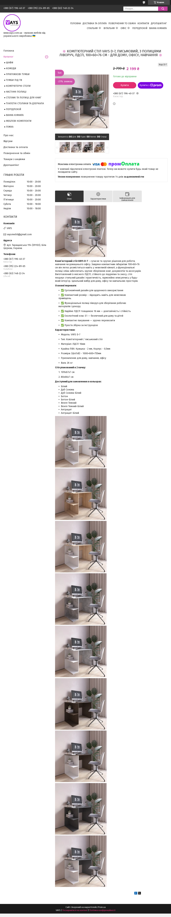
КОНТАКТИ (143, 23)
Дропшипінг (11, 165)
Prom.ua (102, 907)
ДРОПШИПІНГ (159, 23)
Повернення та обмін (16, 153)
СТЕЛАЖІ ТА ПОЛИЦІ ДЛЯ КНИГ (23, 97)
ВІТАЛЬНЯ (109, 28)
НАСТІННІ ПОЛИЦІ (16, 91)
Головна (8, 50)
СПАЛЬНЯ (92, 28)
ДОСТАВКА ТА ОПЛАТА (95, 23)
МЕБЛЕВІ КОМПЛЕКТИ (18, 120)
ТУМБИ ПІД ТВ (14, 80)
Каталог (8, 56)
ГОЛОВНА (75, 23)
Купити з (151, 85)
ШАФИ (9, 62)
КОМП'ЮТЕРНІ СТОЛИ (18, 85)
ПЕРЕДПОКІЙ (139, 28)
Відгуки (8, 141)
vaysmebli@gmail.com (19, 234)
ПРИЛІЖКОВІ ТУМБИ (18, 74)
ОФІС (123, 28)
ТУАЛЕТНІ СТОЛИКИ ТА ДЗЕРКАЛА (25, 103)
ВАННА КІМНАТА (158, 28)
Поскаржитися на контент (74, 910)
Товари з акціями (14, 159)
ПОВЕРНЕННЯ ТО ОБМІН (122, 23)
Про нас (8, 135)
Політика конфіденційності (102, 910)
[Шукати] (163, 9)
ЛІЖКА (9, 126)
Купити (125, 85)
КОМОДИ (11, 68)
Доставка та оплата (15, 147)
